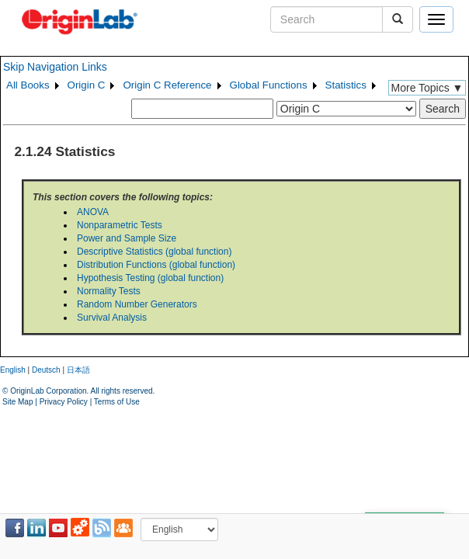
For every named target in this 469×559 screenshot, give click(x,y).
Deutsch (46, 370)
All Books (28, 85)
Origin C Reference (167, 85)
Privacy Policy (64, 402)
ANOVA (93, 212)
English (13, 370)
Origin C (87, 85)
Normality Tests (109, 291)
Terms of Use (117, 402)
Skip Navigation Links (55, 67)
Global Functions (268, 85)
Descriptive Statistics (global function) (154, 251)
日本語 (78, 370)
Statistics (346, 85)
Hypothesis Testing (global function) (150, 278)
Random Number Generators (137, 304)
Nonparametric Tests (119, 225)
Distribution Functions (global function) (156, 264)
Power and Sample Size (126, 238)
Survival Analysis (112, 317)
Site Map (17, 402)
